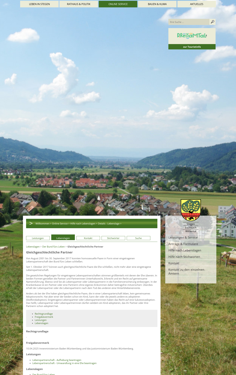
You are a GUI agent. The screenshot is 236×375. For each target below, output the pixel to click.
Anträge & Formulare (183, 244)
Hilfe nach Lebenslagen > (83, 223)
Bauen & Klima (157, 4)
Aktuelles (196, 4)
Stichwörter (113, 238)
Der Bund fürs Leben (53, 246)
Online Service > (61, 223)
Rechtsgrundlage (44, 313)
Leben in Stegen (39, 4)
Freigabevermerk (44, 316)
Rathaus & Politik (78, 4)
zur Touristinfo (192, 46)
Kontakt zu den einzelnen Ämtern (186, 271)
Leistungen (38, 238)
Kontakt (88, 238)
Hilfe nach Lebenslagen (184, 250)
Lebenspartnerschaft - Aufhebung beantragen (56, 360)
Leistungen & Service (183, 237)
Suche (138, 238)
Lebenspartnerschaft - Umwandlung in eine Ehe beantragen (64, 363)
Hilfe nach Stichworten (184, 257)
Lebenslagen (63, 238)
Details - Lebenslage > (110, 223)
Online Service (118, 4)
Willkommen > (43, 223)
